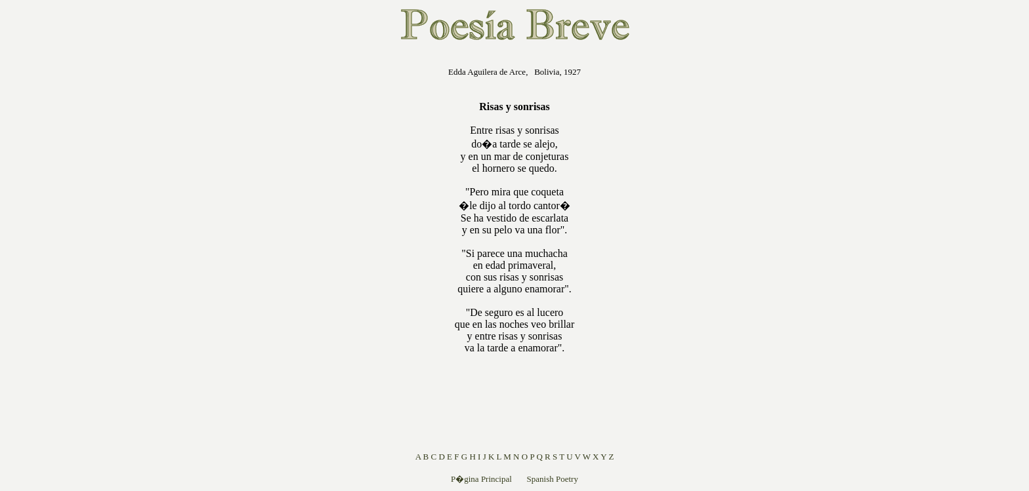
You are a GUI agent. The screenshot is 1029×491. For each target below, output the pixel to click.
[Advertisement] (364, 251)
